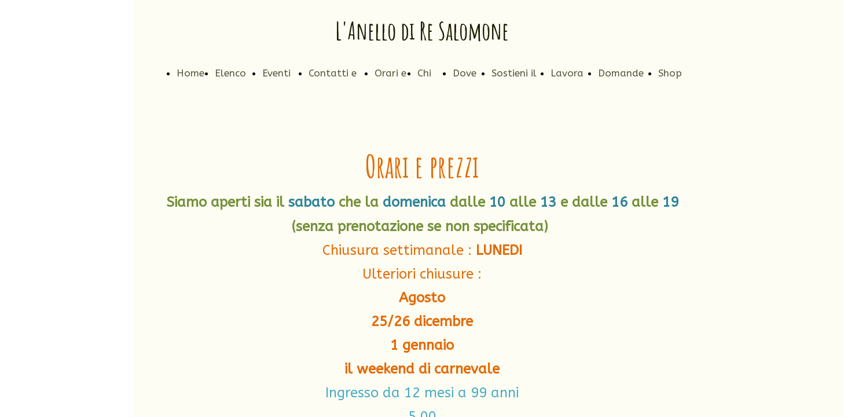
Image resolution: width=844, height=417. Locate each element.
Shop (670, 73)
